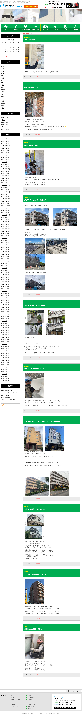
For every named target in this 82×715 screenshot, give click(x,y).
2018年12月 (5, 337)
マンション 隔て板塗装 (8, 399)
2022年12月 (5, 228)
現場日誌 (27, 33)
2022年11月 (5, 231)
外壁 (37, 76)
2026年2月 (4, 141)
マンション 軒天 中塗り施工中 (10, 393)
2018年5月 (4, 348)
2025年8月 (4, 155)
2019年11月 (5, 314)
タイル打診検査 (29, 39)
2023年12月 (5, 201)
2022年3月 (4, 249)
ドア (3, 68)
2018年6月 (4, 346)
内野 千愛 (5, 117)
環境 (3, 92)
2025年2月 (4, 169)
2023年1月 (4, 226)
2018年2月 (4, 355)
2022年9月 (4, 235)
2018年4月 (4, 351)
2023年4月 (4, 219)
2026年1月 (4, 143)
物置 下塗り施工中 (7, 395)
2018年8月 (4, 344)
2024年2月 (4, 196)
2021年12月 (5, 256)
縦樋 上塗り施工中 (7, 390)
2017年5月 (4, 376)
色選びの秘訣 (31, 708)
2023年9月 (4, 208)
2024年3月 (4, 194)
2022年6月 (4, 242)
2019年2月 (4, 334)
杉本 (3, 120)
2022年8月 (4, 238)
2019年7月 (4, 323)
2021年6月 (4, 270)
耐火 (3, 98)
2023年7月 (4, 212)
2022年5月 (4, 245)
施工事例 (13, 704)
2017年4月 (4, 378)
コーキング (5, 66)
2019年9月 (4, 318)
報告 (35, 76)
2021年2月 (4, 279)
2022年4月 (4, 247)
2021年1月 (4, 281)
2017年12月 (5, 360)
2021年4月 (4, 275)
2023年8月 (4, 210)
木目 (3, 87)
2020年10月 (5, 288)
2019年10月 (5, 316)
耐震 (3, 101)
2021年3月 (4, 277)
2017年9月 (4, 367)
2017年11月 (5, 362)
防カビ (3, 103)
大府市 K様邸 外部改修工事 (34, 509)
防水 (3, 105)
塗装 (37, 134)
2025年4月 (4, 164)
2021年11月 (5, 258)
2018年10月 (5, 341)
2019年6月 (4, 325)
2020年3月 (4, 304)
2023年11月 (5, 203)
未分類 (3, 89)
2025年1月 (4, 171)
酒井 (3, 127)
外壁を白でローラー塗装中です (34, 368)
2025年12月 (5, 145)
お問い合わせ (31, 706)
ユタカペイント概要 (32, 702)
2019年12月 (5, 311)
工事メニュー (15, 706)
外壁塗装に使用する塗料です (34, 629)
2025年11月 (5, 148)
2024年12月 (5, 173)
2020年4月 (4, 302)
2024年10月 (5, 178)
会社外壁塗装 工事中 (31, 145)
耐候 (3, 96)
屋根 (3, 82)
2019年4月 (4, 330)
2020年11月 (5, 286)
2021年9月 (4, 263)
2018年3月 (4, 353)
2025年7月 (4, 157)
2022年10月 (5, 233)
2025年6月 (4, 159)
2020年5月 (4, 300)
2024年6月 (4, 187)
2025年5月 (4, 162)
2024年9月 (4, 180)
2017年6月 (4, 374)
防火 (3, 108)
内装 (3, 73)
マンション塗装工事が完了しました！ (36, 574)
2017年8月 (4, 369)
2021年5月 (4, 272)
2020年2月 (4, 307)
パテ (3, 71)
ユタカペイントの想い (16, 699)
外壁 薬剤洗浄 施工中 (31, 87)
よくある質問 (31, 697)
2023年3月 (4, 222)
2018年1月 (4, 357)
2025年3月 (4, 166)
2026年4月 (4, 139)
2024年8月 (4, 182)
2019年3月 (4, 332)
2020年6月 (4, 298)
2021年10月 (5, 261)
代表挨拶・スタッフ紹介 (17, 702)
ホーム (24, 33)
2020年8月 (4, 293)
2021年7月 (4, 268)
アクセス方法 (32, 704)
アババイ (58, 713)
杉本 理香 (5, 122)
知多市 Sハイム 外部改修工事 (35, 200)
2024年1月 (4, 198)
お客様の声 (30, 695)
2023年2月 (4, 224)
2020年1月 (4, 309)
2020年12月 (5, 284)
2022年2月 (4, 251)
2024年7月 (4, 185)
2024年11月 (5, 175)
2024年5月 (4, 189)
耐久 (3, 94)
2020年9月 (4, 291)
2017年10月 (5, 364)
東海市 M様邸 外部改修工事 (34, 305)
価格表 (12, 697)
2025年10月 (5, 150)
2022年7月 (4, 240)
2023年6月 (4, 215)
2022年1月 (4, 254)
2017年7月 (4, 371)
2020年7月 (4, 295)
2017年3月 (4, 381)
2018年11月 (5, 339)
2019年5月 (4, 328)
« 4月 (5, 56)
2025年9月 (4, 152)
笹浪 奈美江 (5, 124)
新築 (3, 85)
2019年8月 (4, 321)
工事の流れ (30, 699)
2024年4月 (4, 192)
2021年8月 (4, 265)
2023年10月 (5, 205)
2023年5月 (4, 217)
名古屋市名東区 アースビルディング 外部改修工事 (42, 421)
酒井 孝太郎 (5, 129)
